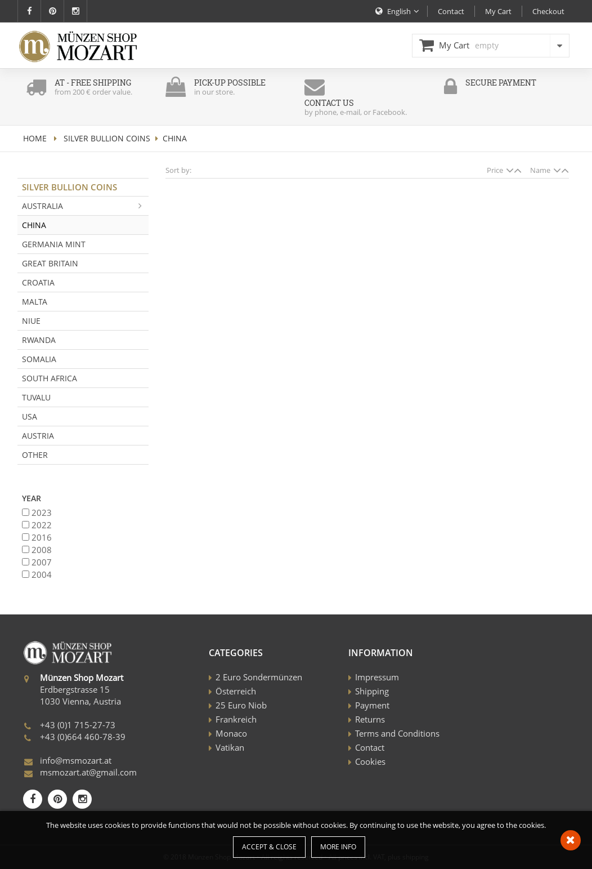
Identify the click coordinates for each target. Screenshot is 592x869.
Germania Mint (54, 244)
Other (35, 454)
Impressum (377, 677)
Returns (370, 719)
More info (338, 847)
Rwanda (39, 340)
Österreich (236, 691)
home (35, 138)
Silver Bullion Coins (107, 138)
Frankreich (236, 719)
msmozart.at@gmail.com (88, 772)
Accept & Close (269, 847)
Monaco (231, 733)
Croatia (38, 282)
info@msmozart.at (75, 760)
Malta (34, 301)
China (34, 225)
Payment (372, 705)
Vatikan (230, 747)
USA (29, 416)
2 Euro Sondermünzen (259, 677)
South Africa (49, 378)
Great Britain (50, 263)
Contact (369, 747)
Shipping (372, 691)
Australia (85, 206)
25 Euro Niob (241, 705)
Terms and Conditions (397, 733)
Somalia (39, 359)
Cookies (370, 761)
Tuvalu (36, 397)
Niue (31, 320)
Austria (38, 435)
